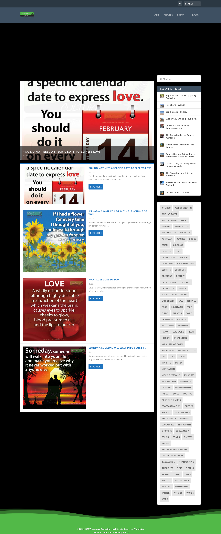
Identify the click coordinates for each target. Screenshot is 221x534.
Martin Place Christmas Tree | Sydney (181, 141)
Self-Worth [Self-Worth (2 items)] (184, 420)
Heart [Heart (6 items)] (191, 327)
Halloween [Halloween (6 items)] (168, 321)
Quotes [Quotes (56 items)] (189, 401)
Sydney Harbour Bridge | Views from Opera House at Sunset (181, 150)
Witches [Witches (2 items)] (178, 488)
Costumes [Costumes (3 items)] (180, 265)
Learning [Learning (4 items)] (183, 346)
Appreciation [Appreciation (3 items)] (181, 222)
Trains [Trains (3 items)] (165, 469)
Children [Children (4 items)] (166, 246)
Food (195, 15)
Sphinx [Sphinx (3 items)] (165, 432)
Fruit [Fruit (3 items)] (190, 302)
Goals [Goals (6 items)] (189, 308)
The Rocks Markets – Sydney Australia (180, 131)
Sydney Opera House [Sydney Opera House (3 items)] (172, 451)
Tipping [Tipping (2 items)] (190, 463)
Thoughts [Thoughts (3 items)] (167, 463)
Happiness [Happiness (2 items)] (183, 321)
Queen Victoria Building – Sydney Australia (178, 122)
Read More (96, 182)
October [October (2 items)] (166, 383)
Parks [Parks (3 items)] (165, 389)
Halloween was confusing (178, 187)
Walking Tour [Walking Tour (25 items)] (182, 476)
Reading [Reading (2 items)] (166, 407)
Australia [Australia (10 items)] (167, 234)
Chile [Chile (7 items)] (178, 246)
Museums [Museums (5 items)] (189, 370)
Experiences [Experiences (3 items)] (168, 296)
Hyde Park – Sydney (175, 100)
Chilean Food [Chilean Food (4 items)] (169, 253)
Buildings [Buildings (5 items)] (178, 240)
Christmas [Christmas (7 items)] (167, 259)
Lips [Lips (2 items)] (164, 352)
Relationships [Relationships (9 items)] (182, 407)
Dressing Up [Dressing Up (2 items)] (168, 284)
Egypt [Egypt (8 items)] (165, 290)
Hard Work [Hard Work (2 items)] (178, 327)
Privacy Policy (122, 528)
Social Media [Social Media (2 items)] (182, 426)
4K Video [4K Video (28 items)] (166, 203)
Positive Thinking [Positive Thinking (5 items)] (171, 395)
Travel (181, 15)
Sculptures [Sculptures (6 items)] (168, 420)
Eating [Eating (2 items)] (182, 284)
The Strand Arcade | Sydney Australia (180, 169)
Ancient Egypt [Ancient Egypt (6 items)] (169, 209)
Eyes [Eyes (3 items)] (181, 296)
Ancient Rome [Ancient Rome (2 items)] (169, 215)
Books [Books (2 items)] (192, 234)
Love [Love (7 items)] (172, 352)
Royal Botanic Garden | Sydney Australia (181, 92)
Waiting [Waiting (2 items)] (166, 476)
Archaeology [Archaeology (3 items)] (169, 228)
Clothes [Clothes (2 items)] (166, 265)
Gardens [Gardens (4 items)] (177, 308)
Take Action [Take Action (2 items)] (168, 457)
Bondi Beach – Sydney (176, 107)
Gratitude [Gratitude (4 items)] (167, 315)
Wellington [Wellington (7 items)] (181, 482)
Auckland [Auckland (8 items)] (185, 228)
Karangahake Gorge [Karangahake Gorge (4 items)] (173, 339)
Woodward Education (100, 524)
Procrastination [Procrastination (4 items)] (171, 401)
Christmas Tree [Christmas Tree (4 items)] (185, 259)
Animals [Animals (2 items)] (166, 222)
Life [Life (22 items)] (194, 346)
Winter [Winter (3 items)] (166, 488)
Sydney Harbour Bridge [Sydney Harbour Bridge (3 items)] (174, 445)
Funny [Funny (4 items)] (165, 308)
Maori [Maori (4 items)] (182, 352)
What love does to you (104, 275)
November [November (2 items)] (185, 376)
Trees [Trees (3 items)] (187, 469)
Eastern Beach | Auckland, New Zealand (181, 179)
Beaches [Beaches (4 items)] (180, 234)
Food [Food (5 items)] (164, 302)
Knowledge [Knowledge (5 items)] (168, 346)
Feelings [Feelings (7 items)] (191, 296)
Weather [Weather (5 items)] (166, 482)
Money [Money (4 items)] (178, 358)
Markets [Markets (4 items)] (166, 358)
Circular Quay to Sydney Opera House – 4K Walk (181, 160)
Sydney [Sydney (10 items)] (165, 438)
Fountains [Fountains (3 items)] (177, 302)
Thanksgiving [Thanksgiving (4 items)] (186, 457)
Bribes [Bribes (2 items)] (165, 240)
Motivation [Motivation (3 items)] (168, 364)
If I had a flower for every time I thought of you (118, 208)
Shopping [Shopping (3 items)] (167, 426)
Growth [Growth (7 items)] (181, 315)
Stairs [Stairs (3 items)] (176, 432)
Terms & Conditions (102, 528)
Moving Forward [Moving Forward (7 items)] (171, 370)
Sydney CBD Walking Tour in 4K (181, 114)
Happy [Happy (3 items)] (165, 327)
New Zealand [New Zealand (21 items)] (169, 376)
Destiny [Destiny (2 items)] (180, 271)
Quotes (168, 15)
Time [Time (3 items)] (179, 463)
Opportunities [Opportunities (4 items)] (183, 383)
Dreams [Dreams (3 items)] (186, 277)
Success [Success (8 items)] (188, 432)
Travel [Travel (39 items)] (176, 469)
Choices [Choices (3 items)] (184, 253)
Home (156, 15)
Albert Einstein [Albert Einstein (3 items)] (183, 203)
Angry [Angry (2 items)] (184, 215)
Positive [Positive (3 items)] (187, 389)
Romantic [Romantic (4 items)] (185, 414)
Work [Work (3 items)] (165, 494)
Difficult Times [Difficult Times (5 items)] (170, 277)
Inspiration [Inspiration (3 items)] (180, 333)
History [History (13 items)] (166, 333)
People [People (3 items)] (175, 389)
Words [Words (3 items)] (190, 488)
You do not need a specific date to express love (61, 147)
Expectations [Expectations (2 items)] (179, 290)
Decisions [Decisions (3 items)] (167, 271)
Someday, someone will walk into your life (117, 343)
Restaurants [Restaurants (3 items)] (169, 414)
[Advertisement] (110, 44)
